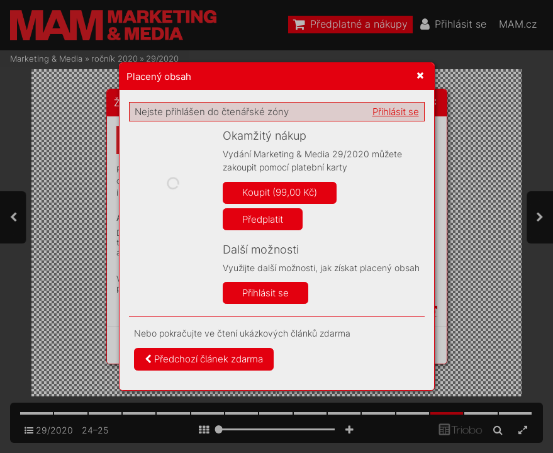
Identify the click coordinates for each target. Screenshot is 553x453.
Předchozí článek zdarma (204, 359)
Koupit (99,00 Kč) (279, 192)
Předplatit (262, 219)
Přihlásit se (395, 112)
